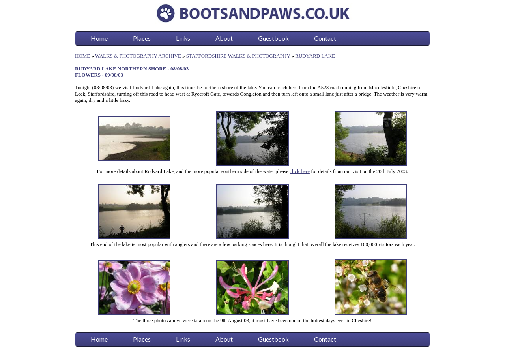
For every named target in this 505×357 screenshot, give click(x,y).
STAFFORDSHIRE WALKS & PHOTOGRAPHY (238, 56)
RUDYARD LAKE (315, 56)
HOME (82, 56)
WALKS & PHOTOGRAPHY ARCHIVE (138, 56)
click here (300, 171)
